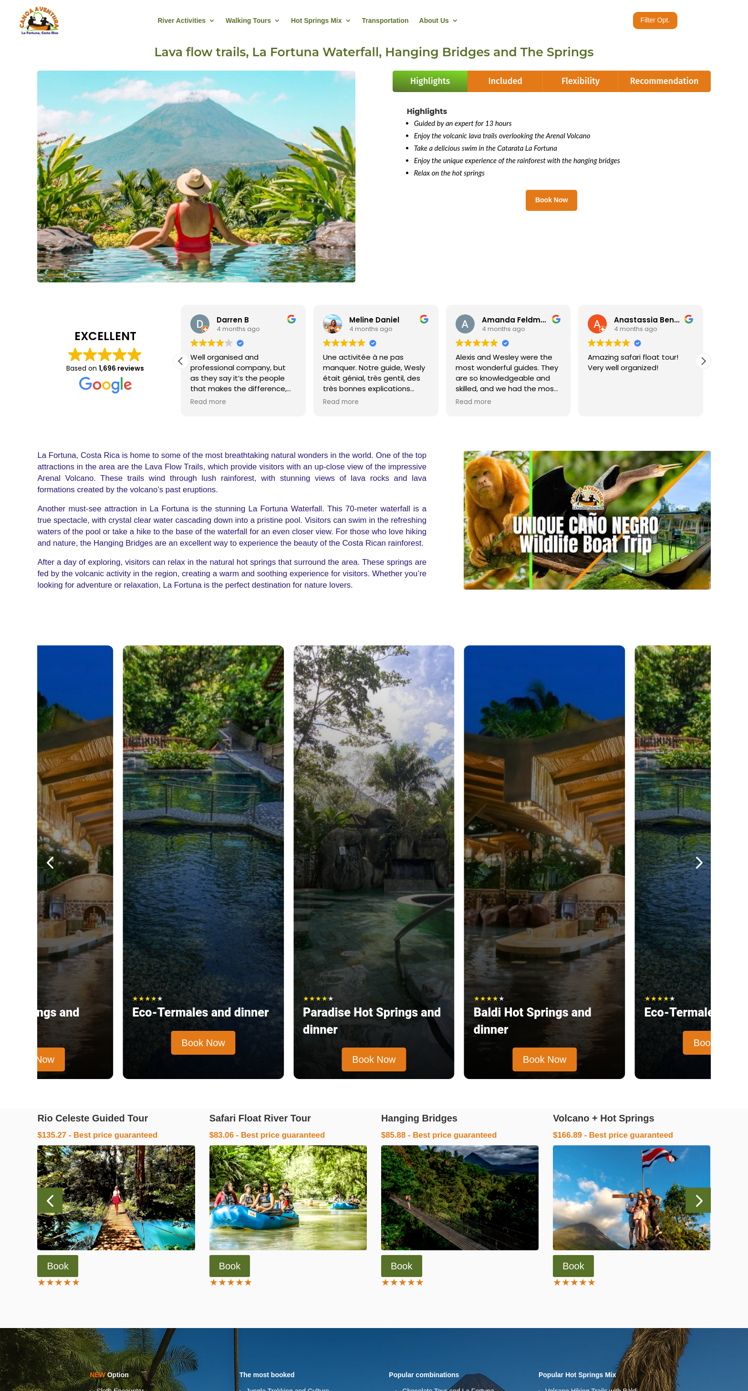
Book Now (551, 200)
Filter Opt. (655, 20)
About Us (434, 20)
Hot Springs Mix (316, 20)
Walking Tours (248, 20)
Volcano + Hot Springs (603, 1118)
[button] (703, 361)
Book (58, 1266)
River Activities (181, 20)
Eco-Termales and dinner (200, 1012)
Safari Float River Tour (260, 1118)
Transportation (385, 20)
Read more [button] (208, 402)
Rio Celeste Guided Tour (92, 1118)
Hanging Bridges (419, 1118)
